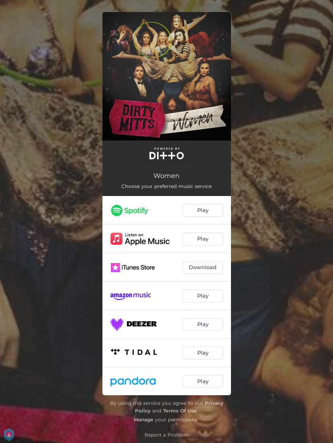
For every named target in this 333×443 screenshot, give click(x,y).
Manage (143, 419)
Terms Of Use (180, 411)
